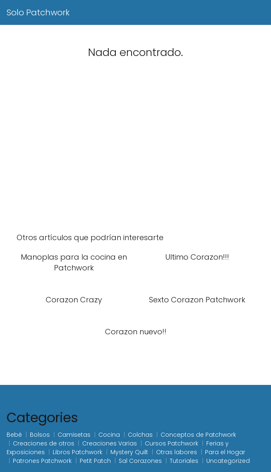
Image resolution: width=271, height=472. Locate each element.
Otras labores (176, 452)
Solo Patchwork (38, 12)
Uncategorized (228, 461)
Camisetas (74, 435)
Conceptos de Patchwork (198, 435)
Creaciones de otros (43, 443)
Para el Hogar (225, 452)
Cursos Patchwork (171, 443)
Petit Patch (95, 461)
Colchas (140, 435)
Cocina (109, 435)
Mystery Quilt (129, 452)
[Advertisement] (135, 156)
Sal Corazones (140, 461)
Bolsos (40, 435)
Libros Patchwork (78, 452)
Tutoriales (184, 461)
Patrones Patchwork (42, 461)
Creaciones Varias (109, 443)
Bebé (14, 435)
